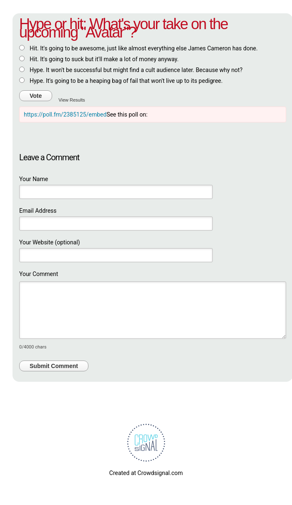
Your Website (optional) (49, 242)
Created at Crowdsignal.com (146, 473)
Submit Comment (54, 366)
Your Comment (38, 274)
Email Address (38, 210)
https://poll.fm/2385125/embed (65, 114)
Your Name (33, 179)
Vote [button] (36, 95)
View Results (71, 99)
